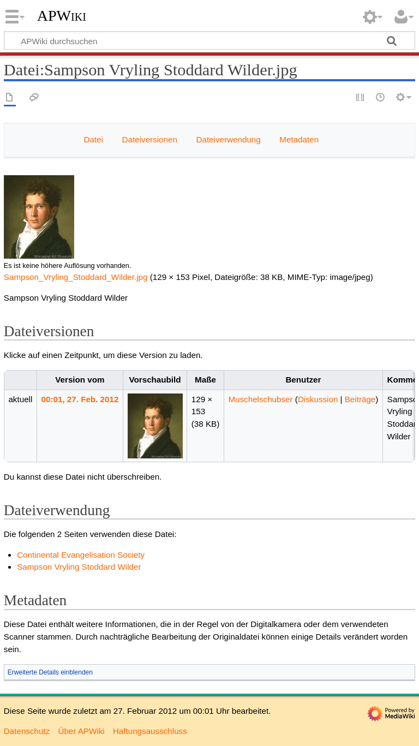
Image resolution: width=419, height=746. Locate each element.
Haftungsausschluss (150, 731)
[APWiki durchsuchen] (209, 40)
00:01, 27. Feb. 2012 (80, 399)
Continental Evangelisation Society (81, 554)
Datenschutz (27, 731)
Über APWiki (81, 731)
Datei (93, 139)
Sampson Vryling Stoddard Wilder (79, 566)
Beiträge (360, 399)
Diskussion (318, 399)
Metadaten (299, 139)
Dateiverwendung (228, 139)
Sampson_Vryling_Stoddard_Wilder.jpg (76, 277)
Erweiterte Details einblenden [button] (50, 672)
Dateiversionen (149, 139)
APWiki (61, 15)
